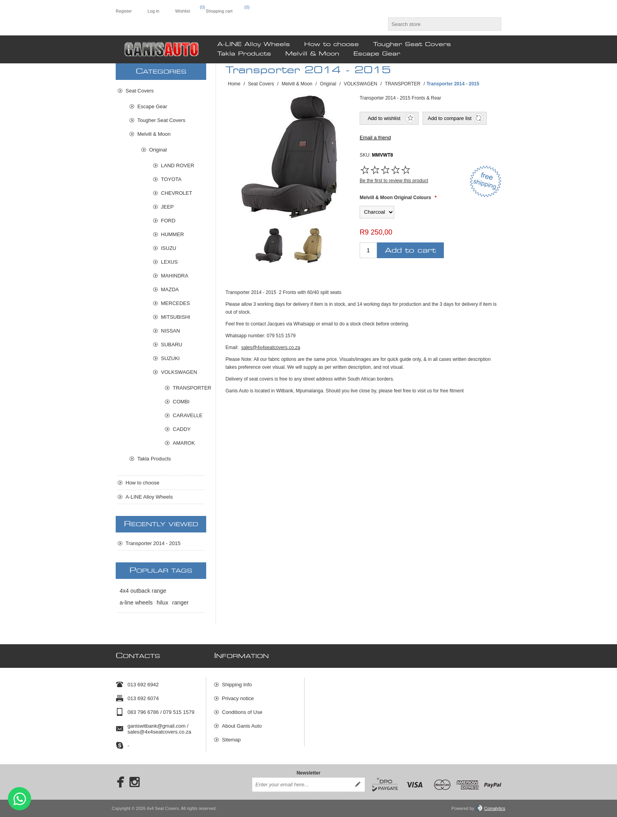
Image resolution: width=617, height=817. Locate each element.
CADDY (182, 429)
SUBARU (171, 345)
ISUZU (168, 248)
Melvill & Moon (154, 134)
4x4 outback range (143, 591)
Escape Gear (152, 106)
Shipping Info (237, 685)
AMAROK (184, 443)
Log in (153, 11)
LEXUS (169, 262)
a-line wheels (136, 602)
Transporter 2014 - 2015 (153, 543)
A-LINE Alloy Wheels (149, 497)
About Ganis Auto (242, 726)
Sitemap (231, 740)
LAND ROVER (177, 165)
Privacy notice (238, 698)
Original (158, 150)
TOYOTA (171, 179)
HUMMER (172, 234)
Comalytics (490, 808)
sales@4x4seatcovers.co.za (270, 347)
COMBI (181, 402)
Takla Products (154, 459)
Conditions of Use (242, 712)
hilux (162, 602)
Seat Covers (140, 91)
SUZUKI (170, 358)
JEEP (167, 207)
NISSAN (170, 331)
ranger (180, 602)
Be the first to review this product (394, 180)
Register (124, 11)
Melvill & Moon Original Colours (395, 197)
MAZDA (170, 289)
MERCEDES (175, 303)
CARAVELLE (188, 415)
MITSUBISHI (175, 317)
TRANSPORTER (188, 388)
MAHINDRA (174, 276)
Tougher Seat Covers (161, 120)
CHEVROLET (176, 193)
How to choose (142, 483)
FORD (168, 221)
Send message (19, 798)
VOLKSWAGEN (179, 372)
